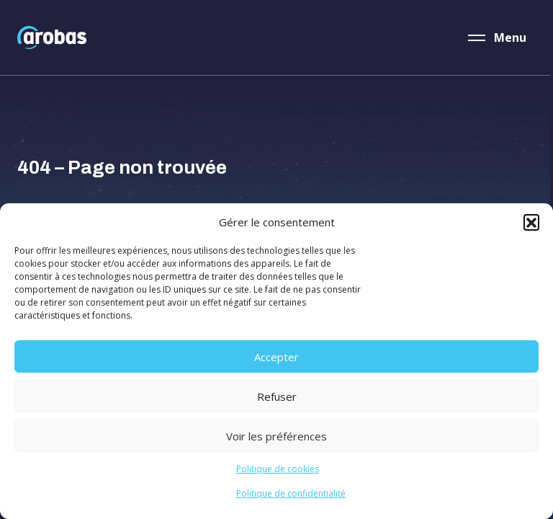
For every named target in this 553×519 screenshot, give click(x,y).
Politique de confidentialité (291, 493)
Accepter (276, 357)
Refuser (277, 396)
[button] (531, 222)
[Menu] (497, 37)
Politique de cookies (277, 469)
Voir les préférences (276, 436)
